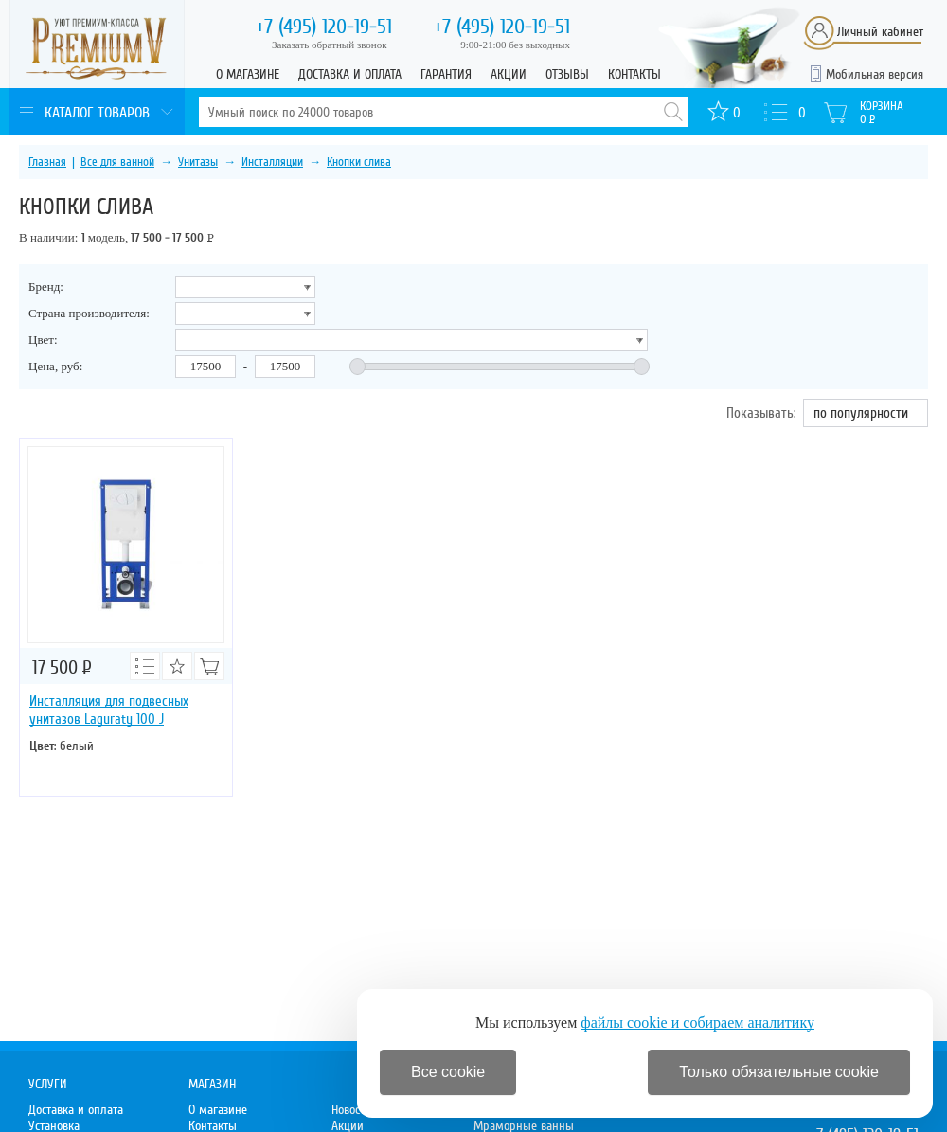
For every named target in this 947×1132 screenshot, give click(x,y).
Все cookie (448, 1072)
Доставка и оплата (350, 74)
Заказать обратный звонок (329, 44)
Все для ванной (117, 162)
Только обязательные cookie (779, 1072)
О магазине (247, 74)
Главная (47, 162)
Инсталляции (272, 162)
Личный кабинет (880, 32)
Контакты (634, 74)
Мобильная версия (874, 74)
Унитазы (198, 162)
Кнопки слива (359, 162)
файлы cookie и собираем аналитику (697, 1023)
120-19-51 (324, 26)
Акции (509, 74)
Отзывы (567, 74)
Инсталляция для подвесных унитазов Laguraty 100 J (108, 710)
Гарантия (446, 74)
